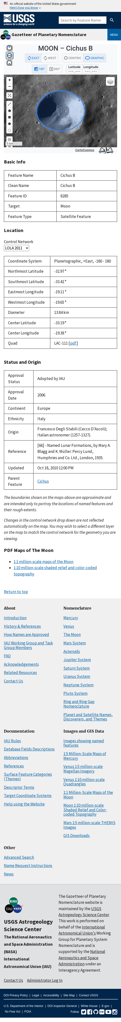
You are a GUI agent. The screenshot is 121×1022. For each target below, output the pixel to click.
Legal (35, 995)
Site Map (69, 995)
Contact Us (13, 681)
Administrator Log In (44, 980)
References (14, 766)
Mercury (70, 617)
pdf (73, 343)
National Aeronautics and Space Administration (82, 958)
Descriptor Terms (19, 787)
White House (89, 1006)
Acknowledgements (21, 664)
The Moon (72, 634)
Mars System (74, 643)
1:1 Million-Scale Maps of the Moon (88, 795)
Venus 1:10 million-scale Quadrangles (84, 782)
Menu (114, 34)
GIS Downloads (76, 835)
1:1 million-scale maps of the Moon (43, 561)
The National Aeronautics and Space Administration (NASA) (28, 944)
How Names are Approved (26, 634)
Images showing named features (83, 743)
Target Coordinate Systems (28, 795)
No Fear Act (12, 1011)
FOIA (27, 1011)
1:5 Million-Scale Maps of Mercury (84, 756)
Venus (68, 626)
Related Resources (20, 672)
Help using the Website (24, 804)
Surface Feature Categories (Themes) (28, 777)
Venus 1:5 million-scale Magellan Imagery (83, 769)
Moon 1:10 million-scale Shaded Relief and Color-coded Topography (85, 810)
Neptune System (78, 685)
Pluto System (75, 693)
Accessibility (51, 995)
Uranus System (76, 676)
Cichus (43, 481)
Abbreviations (16, 757)
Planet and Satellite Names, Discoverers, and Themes (88, 717)
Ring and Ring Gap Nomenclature (79, 704)
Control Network (18, 241)
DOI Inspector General (62, 1006)
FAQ (7, 655)
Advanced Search (19, 857)
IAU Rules (12, 740)
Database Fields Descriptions (29, 749)
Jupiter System (77, 659)
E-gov (105, 1006)
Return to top (16, 591)
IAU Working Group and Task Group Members (28, 645)
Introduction (15, 617)
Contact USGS (88, 995)
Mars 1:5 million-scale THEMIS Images (89, 825)
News (9, 874)
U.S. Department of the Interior (23, 1006)
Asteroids (71, 651)
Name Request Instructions (28, 865)
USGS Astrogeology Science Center (28, 925)
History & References (22, 626)
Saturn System (76, 668)
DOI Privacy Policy (16, 995)
